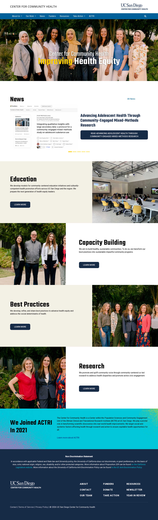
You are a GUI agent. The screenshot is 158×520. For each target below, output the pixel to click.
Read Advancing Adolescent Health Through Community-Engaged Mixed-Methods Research (114, 135)
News (42, 16)
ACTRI (91, 16)
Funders (52, 16)
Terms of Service (26, 507)
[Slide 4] (83, 151)
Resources (64, 16)
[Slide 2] (74, 151)
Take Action (111, 495)
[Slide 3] (79, 151)
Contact (85, 489)
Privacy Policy (41, 507)
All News (131, 99)
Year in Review (136, 495)
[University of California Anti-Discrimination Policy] (126, 467)
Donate (108, 489)
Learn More (20, 204)
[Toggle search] (145, 16)
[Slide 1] (70, 151)
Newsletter (134, 489)
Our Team (86, 495)
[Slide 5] (88, 151)
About (84, 484)
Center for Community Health (33, 6)
